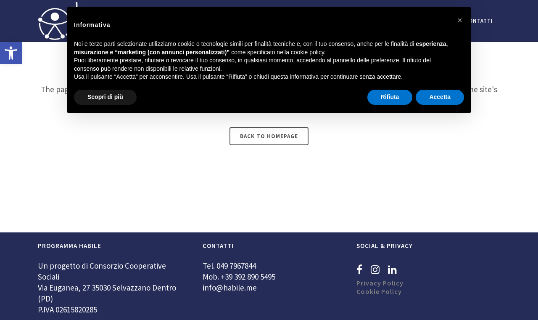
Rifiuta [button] (390, 96)
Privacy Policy (380, 283)
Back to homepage (269, 136)
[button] (11, 53)
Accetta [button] (440, 96)
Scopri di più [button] (105, 96)
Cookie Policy (379, 291)
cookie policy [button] (307, 52)
